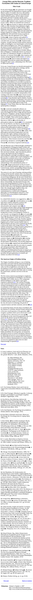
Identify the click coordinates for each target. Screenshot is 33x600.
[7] (6, 104)
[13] (24, 225)
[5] (30, 77)
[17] (6, 319)
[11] (10, 196)
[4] (13, 63)
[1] (27, 37)
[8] (21, 122)
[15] (14, 282)
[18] (17, 341)
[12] (24, 206)
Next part (3, 344)
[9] (29, 129)
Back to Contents (27, 581)
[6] (7, 98)
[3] (28, 58)
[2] (23, 57)
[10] (28, 142)
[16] (31, 304)
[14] (18, 254)
